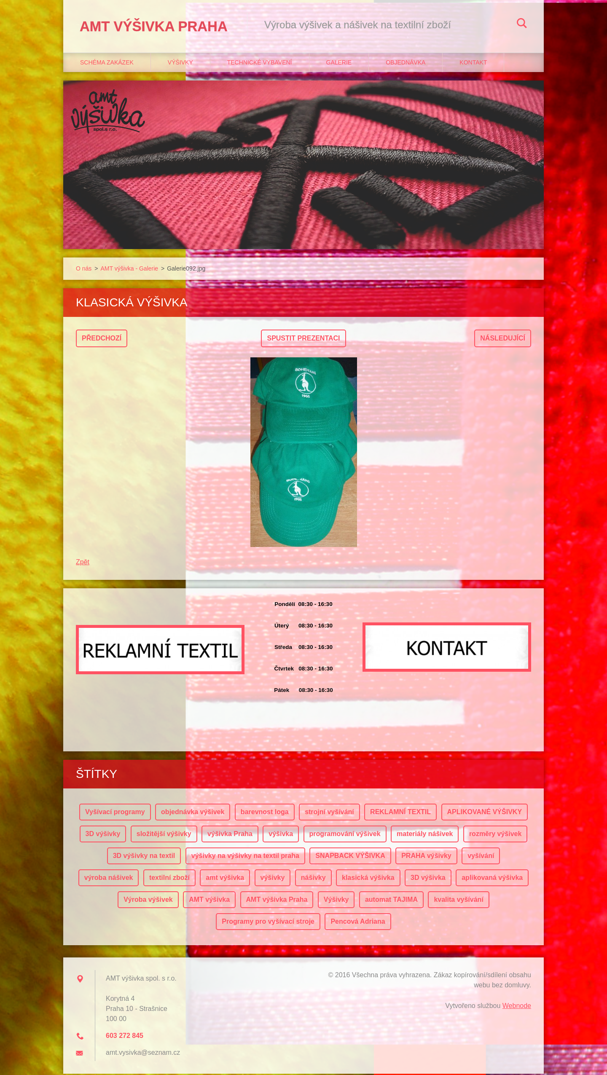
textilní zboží (169, 878)
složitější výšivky (164, 835)
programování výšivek (345, 835)
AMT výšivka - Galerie (129, 269)
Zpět (82, 563)
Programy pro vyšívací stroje (268, 922)
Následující (502, 339)
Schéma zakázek (107, 63)
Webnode (516, 1007)
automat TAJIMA (391, 900)
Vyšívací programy (115, 813)
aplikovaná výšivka (492, 878)
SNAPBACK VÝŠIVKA (350, 857)
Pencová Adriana (357, 922)
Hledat (522, 24)
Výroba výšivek (148, 900)
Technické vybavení (259, 63)
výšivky (273, 878)
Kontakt (473, 63)
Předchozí (101, 339)
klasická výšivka (368, 878)
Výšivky (180, 63)
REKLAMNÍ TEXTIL (400, 813)
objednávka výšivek (192, 813)
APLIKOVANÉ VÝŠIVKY (484, 813)
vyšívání (480, 857)
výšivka (281, 835)
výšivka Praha (229, 835)
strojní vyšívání (329, 813)
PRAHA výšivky (426, 857)
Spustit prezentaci (303, 339)
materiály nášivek (425, 835)
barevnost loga (265, 813)
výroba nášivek (108, 878)
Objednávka (405, 63)
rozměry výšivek (495, 835)
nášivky (313, 878)
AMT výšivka (209, 900)
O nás (83, 269)
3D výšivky (103, 835)
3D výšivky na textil (144, 857)
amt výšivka (225, 878)
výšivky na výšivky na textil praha (245, 857)
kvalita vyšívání (458, 900)
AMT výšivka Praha (277, 900)
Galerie (339, 63)
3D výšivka (428, 878)
